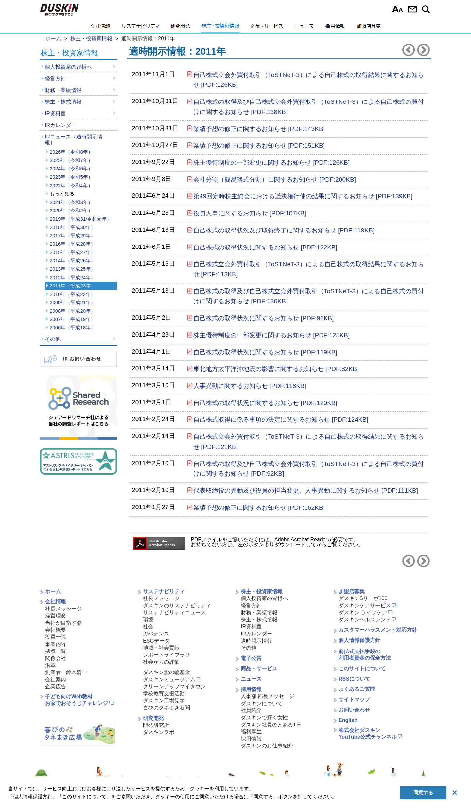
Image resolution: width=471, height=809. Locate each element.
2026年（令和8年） (71, 152)
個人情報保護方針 (359, 640)
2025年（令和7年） (71, 160)
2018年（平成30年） (73, 227)
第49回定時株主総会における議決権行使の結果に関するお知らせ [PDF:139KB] (303, 196)
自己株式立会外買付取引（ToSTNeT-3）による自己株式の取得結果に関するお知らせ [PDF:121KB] (308, 441)
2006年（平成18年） (73, 327)
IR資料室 (55, 113)
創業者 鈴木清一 (66, 672)
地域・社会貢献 (161, 648)
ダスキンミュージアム (169, 679)
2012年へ (423, 50)
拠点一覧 (55, 651)
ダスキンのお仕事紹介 (267, 745)
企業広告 (55, 686)
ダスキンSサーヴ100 (363, 598)
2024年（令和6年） (71, 168)
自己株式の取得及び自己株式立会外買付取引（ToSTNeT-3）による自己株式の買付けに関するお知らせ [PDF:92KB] (308, 468)
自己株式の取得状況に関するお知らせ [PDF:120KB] (265, 402)
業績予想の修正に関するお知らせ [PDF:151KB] (259, 145)
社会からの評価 (161, 662)
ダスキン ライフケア (363, 612)
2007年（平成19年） (73, 319)
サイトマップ (354, 699)
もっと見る (62, 193)
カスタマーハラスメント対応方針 (378, 630)
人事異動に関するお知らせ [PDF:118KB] (249, 385)
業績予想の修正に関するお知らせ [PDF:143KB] (259, 128)
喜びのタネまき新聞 (166, 707)
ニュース (304, 28)
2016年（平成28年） (73, 244)
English (348, 720)
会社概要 (55, 630)
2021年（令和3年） (71, 202)
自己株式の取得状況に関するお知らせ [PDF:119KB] (265, 352)
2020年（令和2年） (71, 210)
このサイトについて (362, 668)
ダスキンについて (262, 703)
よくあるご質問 (357, 689)
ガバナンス (156, 633)
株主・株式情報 (63, 101)
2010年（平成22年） (73, 294)
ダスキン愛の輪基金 (166, 672)
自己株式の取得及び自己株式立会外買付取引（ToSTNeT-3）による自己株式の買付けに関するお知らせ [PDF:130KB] (308, 296)
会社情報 (100, 28)
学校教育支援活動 (164, 693)
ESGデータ (156, 641)
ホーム (53, 591)
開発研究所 (156, 725)
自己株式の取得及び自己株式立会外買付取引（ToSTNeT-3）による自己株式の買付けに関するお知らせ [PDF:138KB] (308, 106)
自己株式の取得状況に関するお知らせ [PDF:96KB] (263, 318)
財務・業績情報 (63, 90)
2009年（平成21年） (73, 302)
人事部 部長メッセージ (267, 696)
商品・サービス (267, 28)
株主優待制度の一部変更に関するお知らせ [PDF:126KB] (271, 162)
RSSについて (354, 679)
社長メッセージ (63, 609)
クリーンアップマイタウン (174, 686)
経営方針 (55, 78)
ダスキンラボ (158, 732)
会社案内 (55, 679)
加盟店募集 (368, 28)
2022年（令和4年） (71, 185)
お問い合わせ (412, 9)
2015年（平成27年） (73, 252)
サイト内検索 (427, 9)
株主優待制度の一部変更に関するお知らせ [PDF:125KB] (271, 335)
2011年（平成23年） (73, 285)
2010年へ (408, 50)
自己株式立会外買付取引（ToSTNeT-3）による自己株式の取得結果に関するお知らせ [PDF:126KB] (308, 79)
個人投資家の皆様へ (68, 67)
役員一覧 (55, 637)
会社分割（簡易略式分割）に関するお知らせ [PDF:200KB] (274, 179)
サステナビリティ (140, 28)
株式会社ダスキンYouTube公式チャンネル (368, 733)
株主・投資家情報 (220, 28)
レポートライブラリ (166, 655)
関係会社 (55, 658)
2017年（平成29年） (73, 235)
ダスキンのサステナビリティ (177, 605)
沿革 (50, 665)
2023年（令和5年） (71, 177)
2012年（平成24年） (73, 277)
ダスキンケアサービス (365, 605)
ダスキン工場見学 (164, 700)
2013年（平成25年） (73, 269)
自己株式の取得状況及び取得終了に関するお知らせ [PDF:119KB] (284, 230)
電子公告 (251, 658)
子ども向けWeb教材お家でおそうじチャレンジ (76, 700)
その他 (53, 339)
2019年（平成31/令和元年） (81, 219)
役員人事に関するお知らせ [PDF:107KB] (249, 213)
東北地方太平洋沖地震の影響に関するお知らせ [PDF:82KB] (276, 368)
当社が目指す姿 (63, 623)
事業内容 (55, 644)
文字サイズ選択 (397, 9)
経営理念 (55, 615)
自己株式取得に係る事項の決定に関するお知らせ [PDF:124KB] (280, 419)
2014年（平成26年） (73, 260)
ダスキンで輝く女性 (264, 717)
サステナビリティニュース (174, 612)
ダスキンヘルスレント (365, 619)
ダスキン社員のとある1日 (271, 724)
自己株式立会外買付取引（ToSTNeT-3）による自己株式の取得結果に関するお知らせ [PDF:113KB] (308, 269)
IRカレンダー (60, 125)
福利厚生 (251, 731)
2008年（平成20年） (73, 311)
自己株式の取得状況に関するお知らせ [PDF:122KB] (265, 247)
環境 (148, 619)
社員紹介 (251, 710)
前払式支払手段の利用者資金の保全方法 (365, 655)
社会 (148, 626)
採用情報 (335, 28)
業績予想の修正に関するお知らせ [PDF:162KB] (259, 507)
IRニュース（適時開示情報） (73, 139)
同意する (423, 792)
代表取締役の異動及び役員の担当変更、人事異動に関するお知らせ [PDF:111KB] (305, 490)
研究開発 (180, 28)
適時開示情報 (256, 641)
